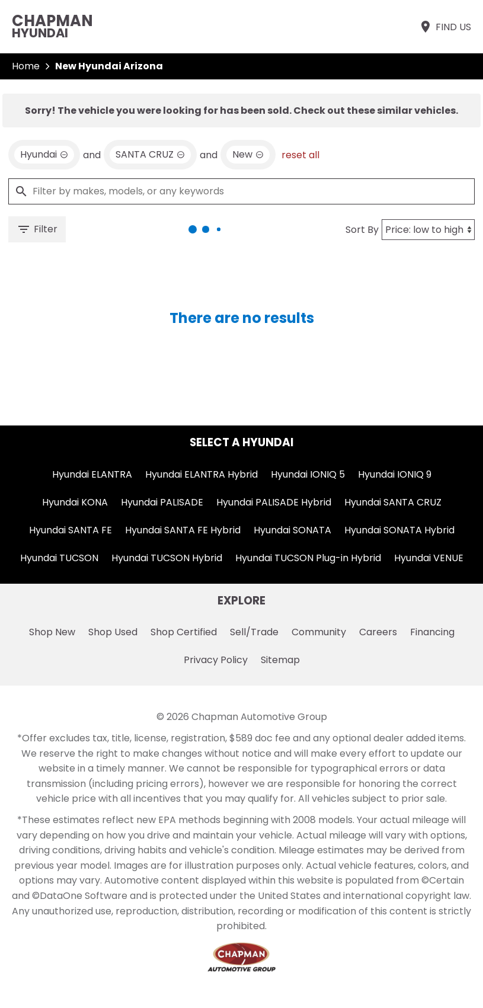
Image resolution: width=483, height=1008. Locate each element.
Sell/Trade (254, 632)
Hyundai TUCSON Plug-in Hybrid (308, 558)
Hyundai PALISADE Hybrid (273, 502)
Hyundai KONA (75, 502)
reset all (300, 155)
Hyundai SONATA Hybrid (399, 530)
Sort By (362, 229)
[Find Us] (445, 26)
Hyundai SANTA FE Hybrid (183, 530)
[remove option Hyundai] (44, 155)
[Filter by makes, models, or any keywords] (241, 191)
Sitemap (280, 660)
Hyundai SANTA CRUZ (393, 502)
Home (26, 66)
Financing (432, 632)
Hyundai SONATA (292, 530)
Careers (378, 632)
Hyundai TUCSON (59, 558)
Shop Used (112, 632)
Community (319, 632)
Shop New (52, 632)
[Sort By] (428, 229)
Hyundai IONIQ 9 (394, 474)
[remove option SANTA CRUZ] (150, 155)
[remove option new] (248, 155)
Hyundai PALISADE (162, 502)
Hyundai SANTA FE (70, 530)
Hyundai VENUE (428, 558)
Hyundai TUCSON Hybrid (166, 558)
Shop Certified (184, 632)
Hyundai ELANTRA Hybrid (201, 474)
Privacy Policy (216, 660)
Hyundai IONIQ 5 (308, 474)
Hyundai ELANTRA (92, 474)
